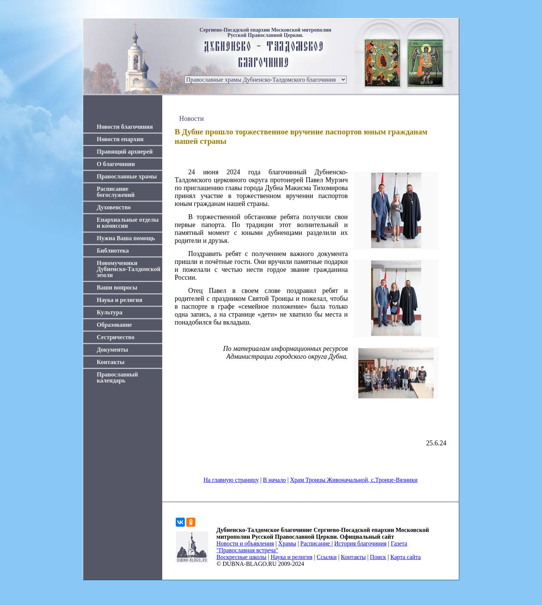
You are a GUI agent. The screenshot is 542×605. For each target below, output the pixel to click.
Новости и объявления (245, 543)
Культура (109, 312)
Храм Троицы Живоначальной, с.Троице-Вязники (354, 480)
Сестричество (115, 337)
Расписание (316, 543)
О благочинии (116, 164)
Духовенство (114, 207)
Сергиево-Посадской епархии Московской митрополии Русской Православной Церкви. (265, 32)
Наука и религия (119, 300)
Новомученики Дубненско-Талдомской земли (128, 269)
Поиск (378, 557)
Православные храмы (127, 176)
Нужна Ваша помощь (126, 238)
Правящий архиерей (125, 151)
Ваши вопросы (117, 287)
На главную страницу (231, 480)
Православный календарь (117, 377)
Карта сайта (405, 557)
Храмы (287, 543)
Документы (112, 349)
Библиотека (113, 250)
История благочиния (360, 543)
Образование (114, 325)
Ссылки (326, 557)
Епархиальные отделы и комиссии (128, 222)
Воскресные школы (241, 557)
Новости (191, 118)
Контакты (111, 362)
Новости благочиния (125, 126)
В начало (274, 480)
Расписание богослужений (116, 192)
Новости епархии (120, 139)
